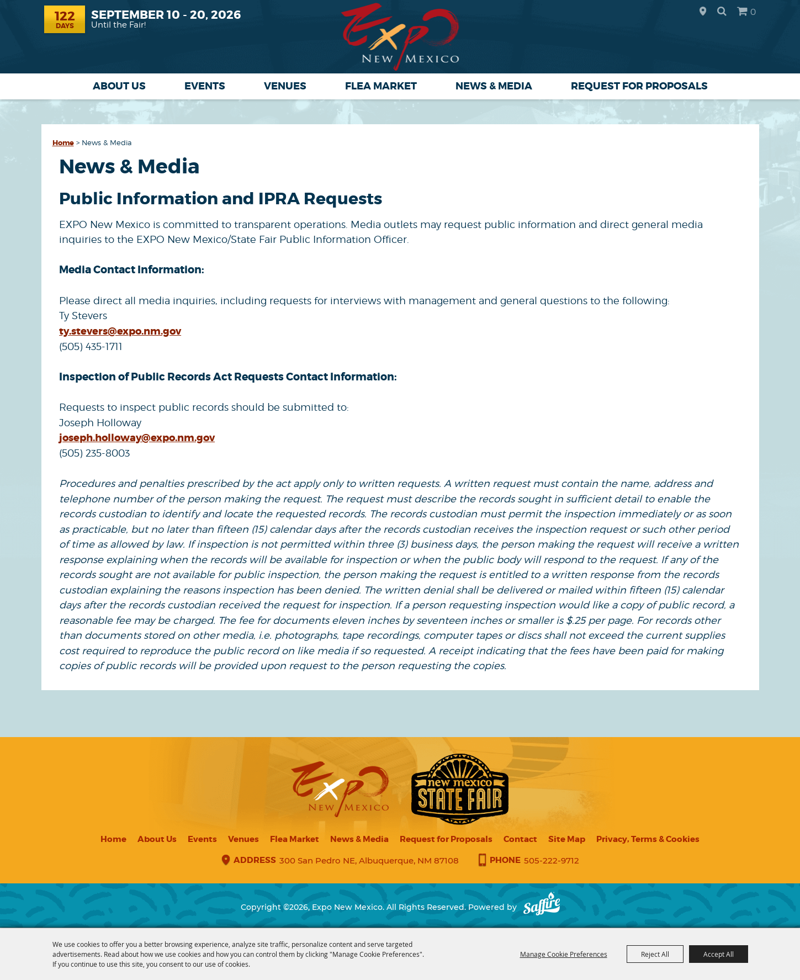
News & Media (493, 86)
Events (204, 86)
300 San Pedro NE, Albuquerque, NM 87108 (369, 861)
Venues (285, 86)
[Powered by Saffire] (541, 908)
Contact (520, 839)
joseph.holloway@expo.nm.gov (137, 437)
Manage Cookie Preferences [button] (563, 954)
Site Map (566, 839)
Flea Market (381, 86)
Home (63, 142)
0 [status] (753, 12)
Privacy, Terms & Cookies (648, 839)
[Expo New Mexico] (400, 37)
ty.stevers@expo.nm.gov (120, 331)
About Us (119, 86)
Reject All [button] (655, 954)
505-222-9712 (551, 861)
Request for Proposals (639, 86)
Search (722, 11)
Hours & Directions (703, 12)
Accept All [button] (718, 954)
